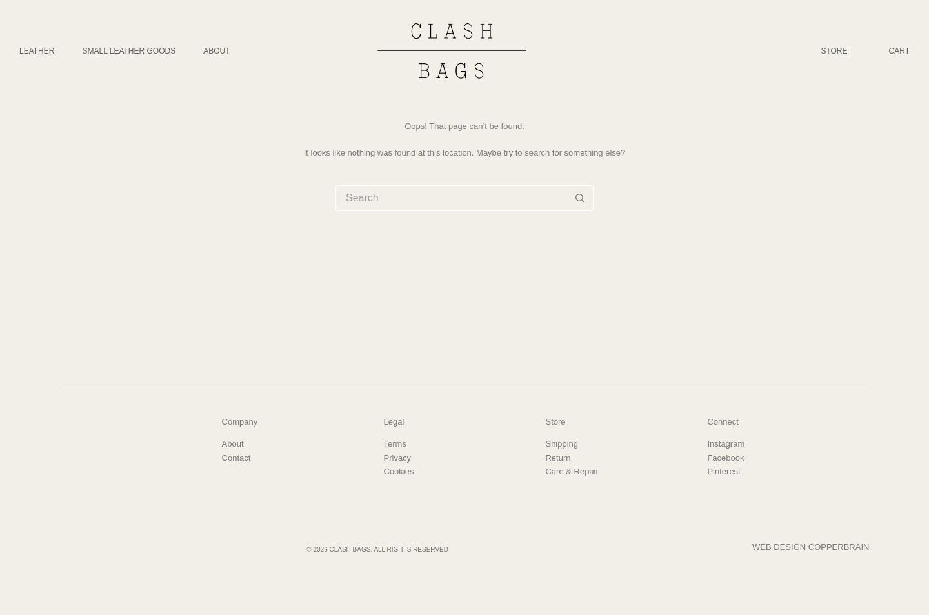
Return (557, 458)
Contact (236, 458)
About (216, 50)
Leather (36, 50)
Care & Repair (571, 471)
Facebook (725, 458)
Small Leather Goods (128, 50)
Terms (395, 444)
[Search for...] (451, 198)
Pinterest (723, 471)
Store (834, 50)
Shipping (561, 444)
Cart (899, 50)
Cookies (399, 471)
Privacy (398, 458)
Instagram (725, 444)
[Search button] (580, 198)
